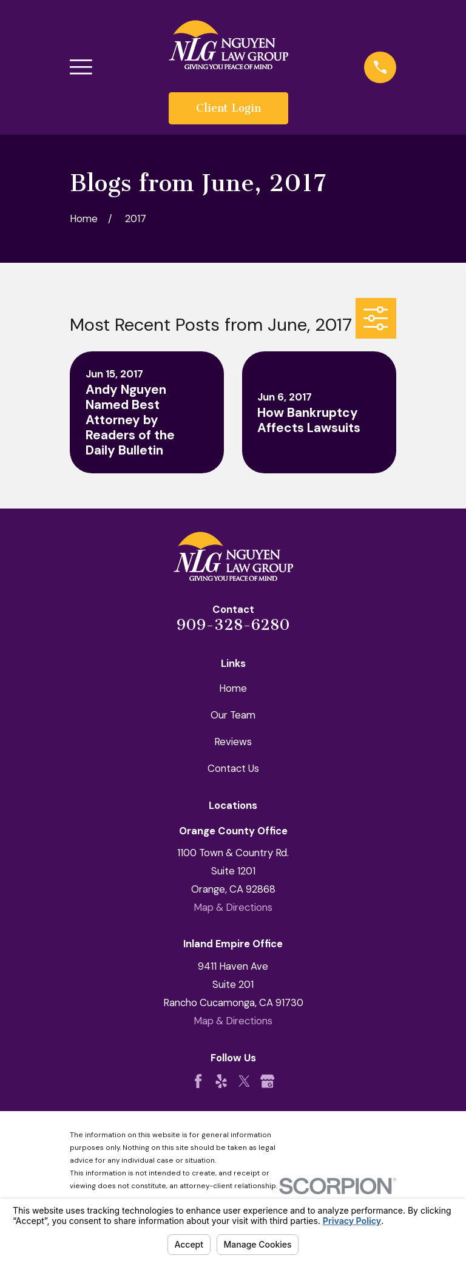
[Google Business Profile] (267, 1081)
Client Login (228, 108)
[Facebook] (198, 1081)
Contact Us (233, 768)
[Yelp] (221, 1081)
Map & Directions (233, 907)
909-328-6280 (233, 625)
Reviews (233, 741)
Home (233, 688)
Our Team (233, 715)
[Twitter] (244, 1081)
